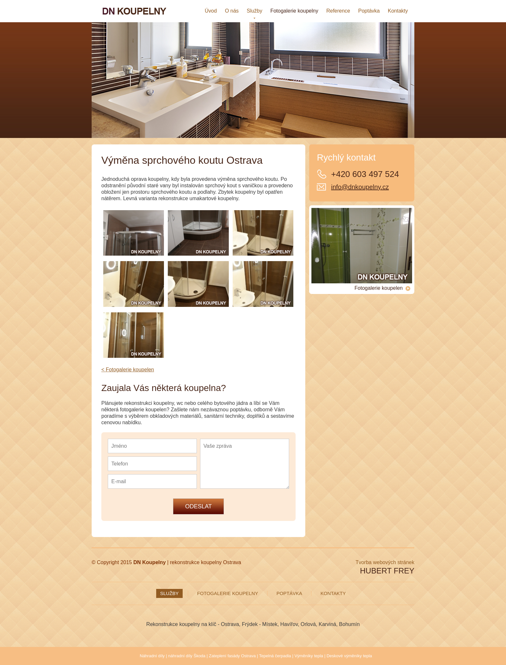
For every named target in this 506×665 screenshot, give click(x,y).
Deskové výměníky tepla (349, 655)
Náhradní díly (152, 655)
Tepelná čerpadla (275, 655)
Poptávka (289, 593)
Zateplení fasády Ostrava (232, 655)
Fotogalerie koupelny (227, 593)
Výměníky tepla (308, 655)
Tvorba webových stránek (385, 562)
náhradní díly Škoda (187, 655)
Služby (169, 593)
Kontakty (333, 593)
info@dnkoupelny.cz (360, 187)
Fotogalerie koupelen (382, 288)
